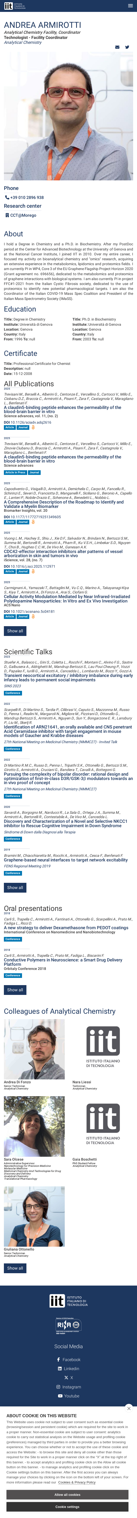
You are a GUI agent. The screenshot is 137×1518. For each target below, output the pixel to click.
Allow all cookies (67, 1495)
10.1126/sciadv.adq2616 (27, 422)
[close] (129, 1408)
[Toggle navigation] (130, 6)
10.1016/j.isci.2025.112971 (29, 566)
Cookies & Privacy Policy (77, 1482)
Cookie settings (67, 1507)
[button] (117, 47)
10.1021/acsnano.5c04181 (29, 611)
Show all (15, 630)
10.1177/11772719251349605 (32, 517)
